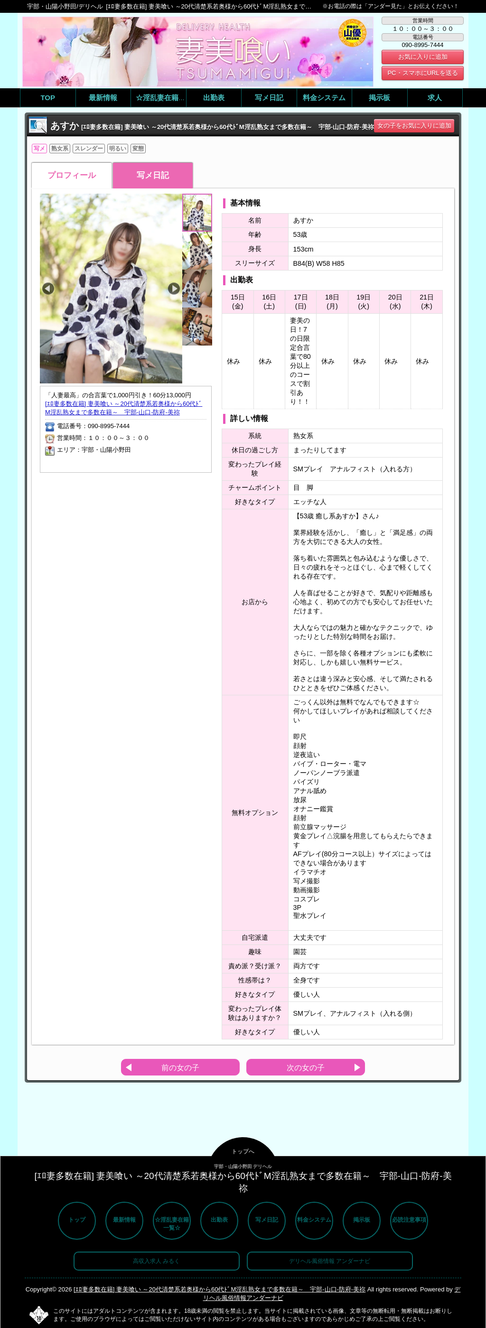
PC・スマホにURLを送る (422, 72)
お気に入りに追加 (423, 56)
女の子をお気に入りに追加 (414, 125)
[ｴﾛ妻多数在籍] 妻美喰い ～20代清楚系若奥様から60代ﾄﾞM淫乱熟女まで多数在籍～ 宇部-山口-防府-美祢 (219, 1289)
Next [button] (174, 289)
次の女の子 (306, 1068)
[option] (111, 288)
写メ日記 (153, 175)
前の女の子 (180, 1068)
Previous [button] (48, 289)
